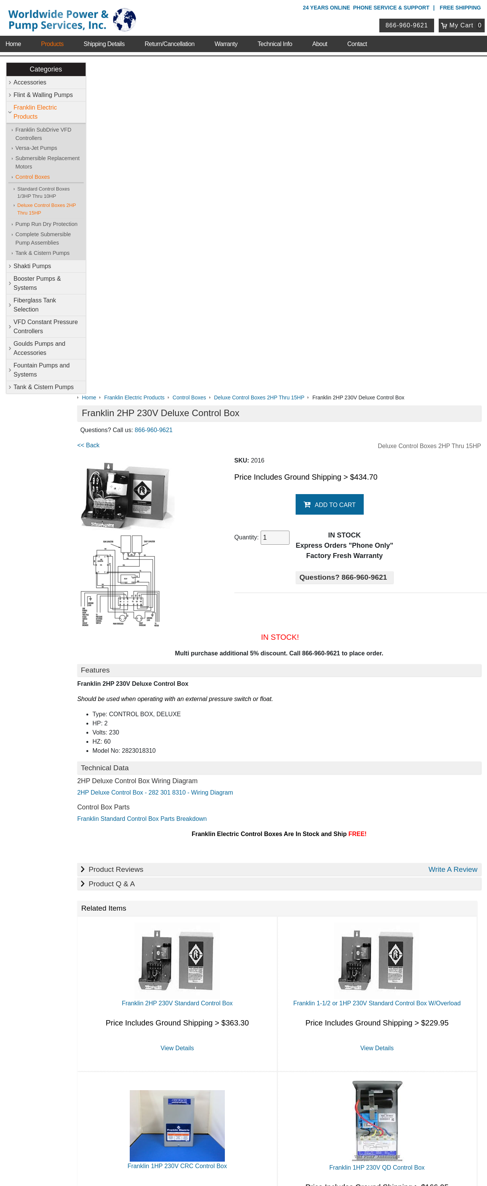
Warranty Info (79, 978)
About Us (75, 928)
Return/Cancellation (169, 41)
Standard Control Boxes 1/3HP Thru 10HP (44, 192)
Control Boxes (33, 177)
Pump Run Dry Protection (47, 224)
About (319, 41)
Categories (46, 69)
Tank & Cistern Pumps (43, 253)
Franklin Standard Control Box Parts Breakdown (157, 487)
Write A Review (452, 538)
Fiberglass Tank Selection (35, 305)
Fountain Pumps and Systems (42, 370)
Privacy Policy (207, 1148)
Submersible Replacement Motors (48, 163)
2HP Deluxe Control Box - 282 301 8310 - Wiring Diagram (170, 461)
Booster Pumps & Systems (37, 283)
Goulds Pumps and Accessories (39, 348)
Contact (357, 41)
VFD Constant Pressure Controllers (46, 327)
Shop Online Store (211, 928)
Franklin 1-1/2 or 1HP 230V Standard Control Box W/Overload (381, 671)
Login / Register (204, 1071)
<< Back (103, 113)
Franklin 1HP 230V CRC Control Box (188, 834)
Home (13, 41)
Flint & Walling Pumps (43, 95)
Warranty (226, 41)
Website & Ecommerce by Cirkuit (243, 1170)
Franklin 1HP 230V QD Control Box (380, 836)
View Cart (197, 1081)
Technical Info (275, 41)
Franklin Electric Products (35, 112)
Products (52, 41)
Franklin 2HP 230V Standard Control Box (188, 671)
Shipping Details (104, 41)
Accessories (30, 82)
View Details (188, 716)
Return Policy (201, 1091)
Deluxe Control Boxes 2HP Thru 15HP (47, 209)
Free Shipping (460, 8)
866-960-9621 (407, 24)
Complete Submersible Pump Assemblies (43, 239)
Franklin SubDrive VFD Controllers (44, 134)
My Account (201, 1060)
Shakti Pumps (32, 266)
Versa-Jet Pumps (36, 148)
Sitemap (73, 948)
